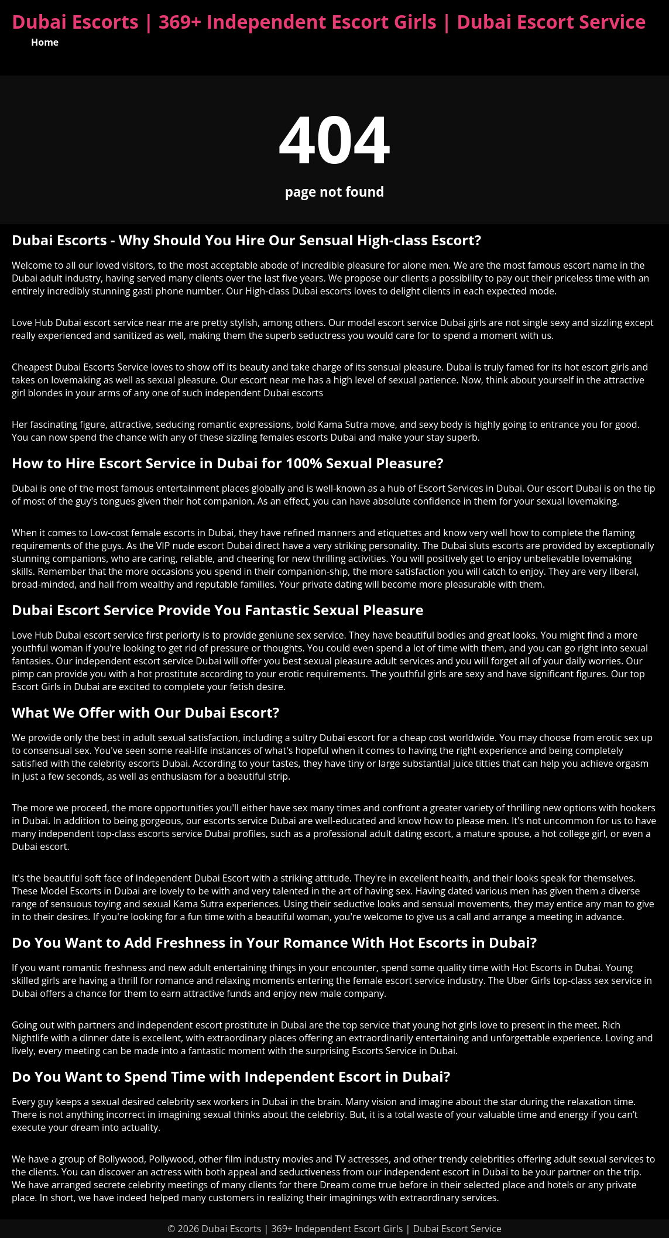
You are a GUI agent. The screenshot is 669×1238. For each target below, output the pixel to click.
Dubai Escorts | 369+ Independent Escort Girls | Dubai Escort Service (329, 21)
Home (45, 42)
